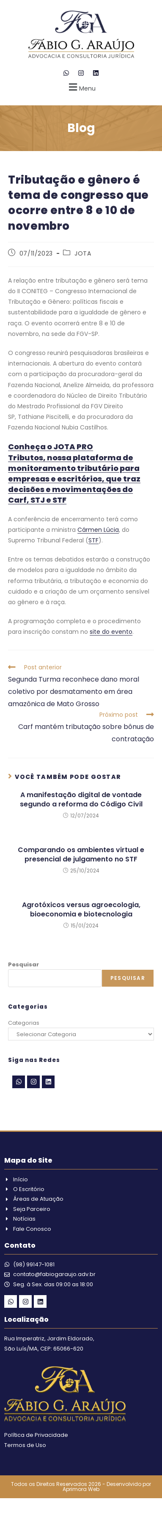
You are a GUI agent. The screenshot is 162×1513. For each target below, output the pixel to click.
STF (93, 540)
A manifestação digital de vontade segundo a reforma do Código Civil (81, 799)
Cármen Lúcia (98, 529)
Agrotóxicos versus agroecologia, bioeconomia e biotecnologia (81, 909)
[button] (81, 87)
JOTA (82, 253)
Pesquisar (23, 964)
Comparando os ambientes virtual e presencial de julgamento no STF (81, 854)
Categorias (23, 1023)
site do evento (111, 631)
